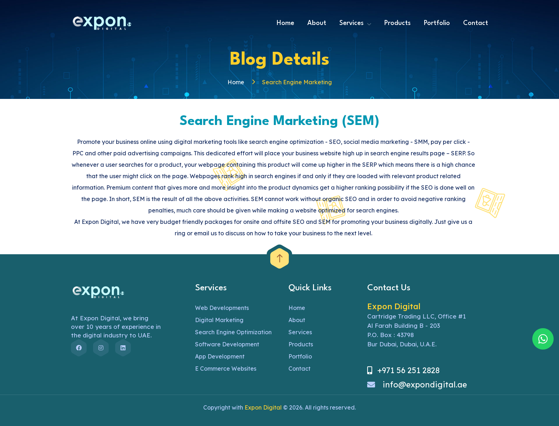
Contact (475, 23)
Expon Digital (263, 407)
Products (397, 23)
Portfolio (437, 23)
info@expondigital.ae (417, 385)
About (316, 23)
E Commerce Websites (225, 368)
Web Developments (222, 307)
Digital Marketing (219, 320)
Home (285, 23)
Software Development (227, 344)
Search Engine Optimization (233, 332)
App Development (220, 356)
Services (351, 23)
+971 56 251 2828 (403, 370)
